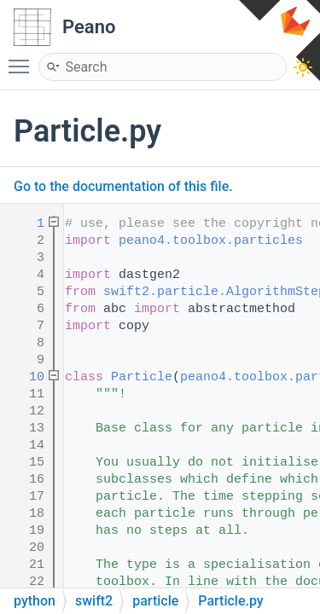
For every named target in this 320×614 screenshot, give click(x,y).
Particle (141, 377)
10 (25, 377)
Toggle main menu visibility (23, 58)
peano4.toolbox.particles (211, 241)
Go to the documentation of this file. (123, 186)
